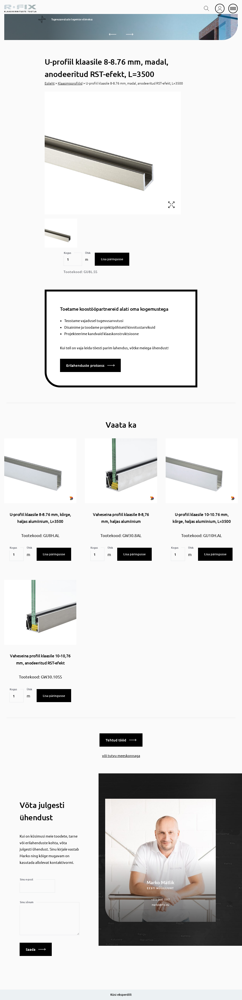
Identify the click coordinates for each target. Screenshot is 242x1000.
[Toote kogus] (73, 259)
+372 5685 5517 (160, 897)
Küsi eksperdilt (121, 994)
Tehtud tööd (121, 737)
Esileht (50, 83)
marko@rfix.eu (160, 902)
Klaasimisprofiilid (70, 83)
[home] (20, 8)
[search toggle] (206, 8)
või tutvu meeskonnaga (121, 753)
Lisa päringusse (112, 259)
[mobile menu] (233, 8)
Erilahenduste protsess (90, 365)
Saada (36, 947)
